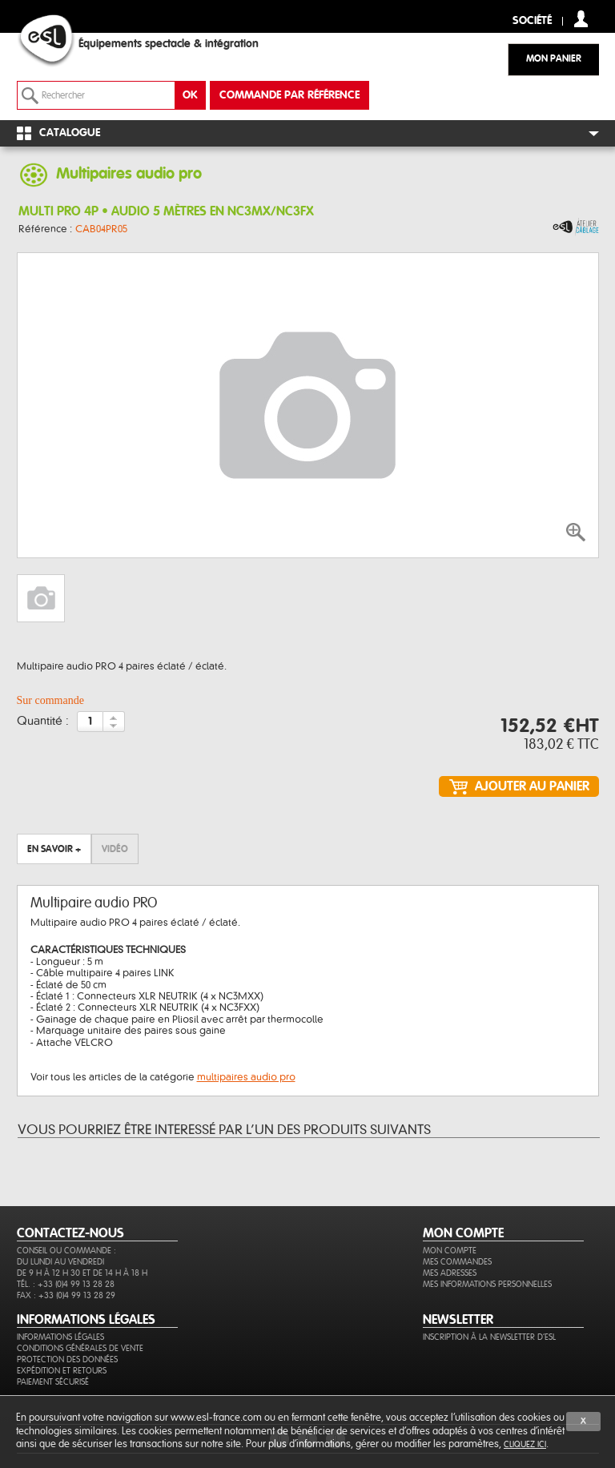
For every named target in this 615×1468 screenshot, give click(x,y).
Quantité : (43, 721)
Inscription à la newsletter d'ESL (489, 1337)
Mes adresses (449, 1273)
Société (532, 21)
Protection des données (67, 1359)
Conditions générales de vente (80, 1348)
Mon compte (449, 1250)
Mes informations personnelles (487, 1284)
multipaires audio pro (246, 1077)
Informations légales (60, 1337)
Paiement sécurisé (53, 1382)
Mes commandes (457, 1261)
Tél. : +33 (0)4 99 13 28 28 (66, 1284)
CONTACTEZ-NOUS (70, 1233)
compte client (581, 18)
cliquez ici (525, 1444)
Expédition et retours (62, 1370)
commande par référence (289, 95)
